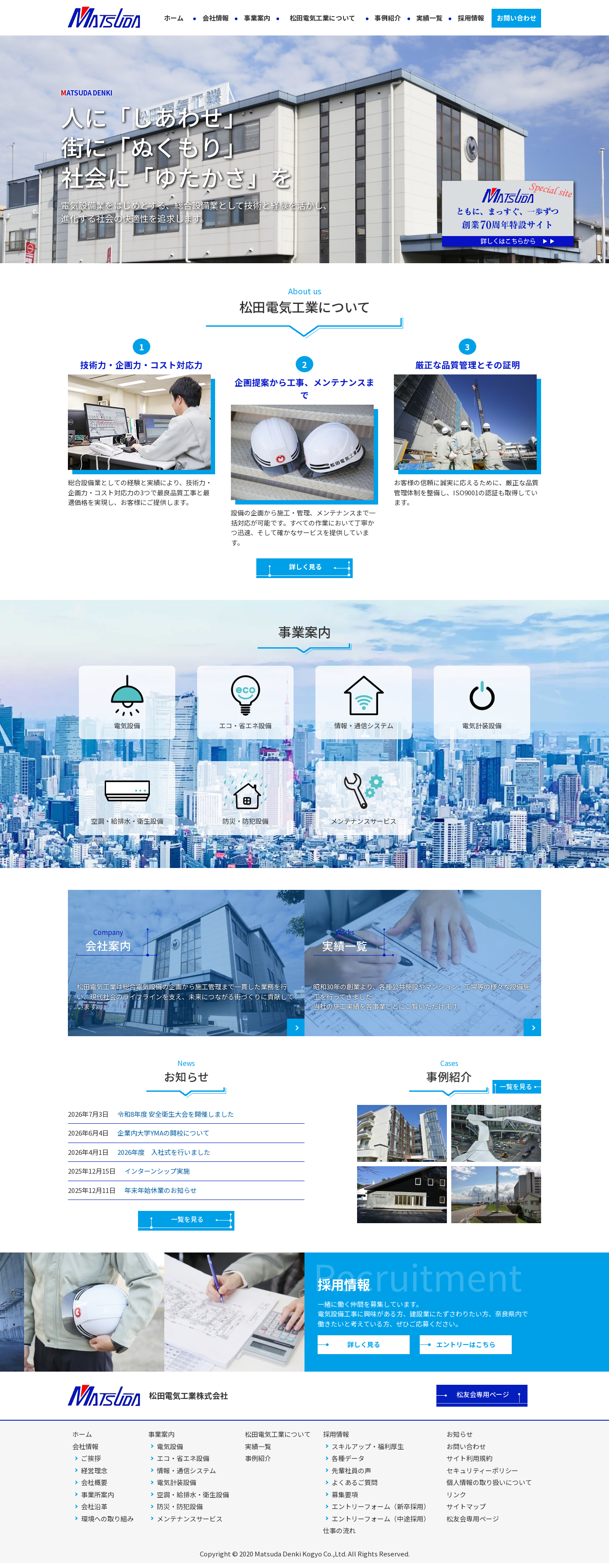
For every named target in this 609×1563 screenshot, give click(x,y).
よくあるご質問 (355, 1482)
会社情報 (215, 17)
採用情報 (471, 17)
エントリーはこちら (466, 1344)
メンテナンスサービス (190, 1518)
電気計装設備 (176, 1482)
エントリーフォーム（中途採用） (381, 1518)
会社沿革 (94, 1506)
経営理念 (94, 1470)
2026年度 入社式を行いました (163, 1152)
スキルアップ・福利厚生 (368, 1446)
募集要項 (345, 1494)
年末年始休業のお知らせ (160, 1190)
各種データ (348, 1458)
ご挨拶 (91, 1458)
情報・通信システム (186, 1470)
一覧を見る (187, 1219)
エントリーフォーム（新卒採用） (381, 1506)
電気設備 (170, 1446)
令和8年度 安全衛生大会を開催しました (175, 1113)
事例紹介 (388, 17)
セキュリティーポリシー (482, 1470)
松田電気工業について (322, 17)
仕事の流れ (339, 1530)
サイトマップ (466, 1506)
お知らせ (459, 1434)
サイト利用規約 (469, 1458)
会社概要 (94, 1482)
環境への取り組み (107, 1518)
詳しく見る (305, 566)
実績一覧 (429, 17)
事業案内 (257, 17)
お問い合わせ (516, 17)
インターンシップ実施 (157, 1170)
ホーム (174, 17)
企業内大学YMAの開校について (163, 1132)
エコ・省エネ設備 (183, 1458)
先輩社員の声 (351, 1470)
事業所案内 (97, 1494)
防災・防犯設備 (180, 1506)
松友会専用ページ (483, 1394)
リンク (456, 1494)
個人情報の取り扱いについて (489, 1482)
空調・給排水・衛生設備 (193, 1494)
